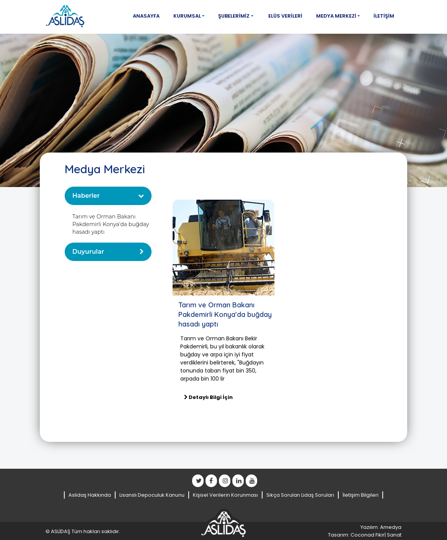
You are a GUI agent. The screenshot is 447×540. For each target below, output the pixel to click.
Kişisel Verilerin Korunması (225, 495)
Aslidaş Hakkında (90, 495)
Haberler (86, 195)
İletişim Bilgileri (360, 495)
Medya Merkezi (336, 16)
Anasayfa (146, 16)
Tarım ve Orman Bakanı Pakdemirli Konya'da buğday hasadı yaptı (110, 224)
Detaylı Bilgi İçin (208, 397)
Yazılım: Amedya (381, 527)
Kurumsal (187, 16)
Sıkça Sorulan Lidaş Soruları (300, 495)
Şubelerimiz (234, 16)
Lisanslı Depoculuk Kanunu (151, 495)
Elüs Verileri (285, 16)
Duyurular (88, 251)
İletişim (384, 16)
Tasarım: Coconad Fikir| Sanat (364, 534)
